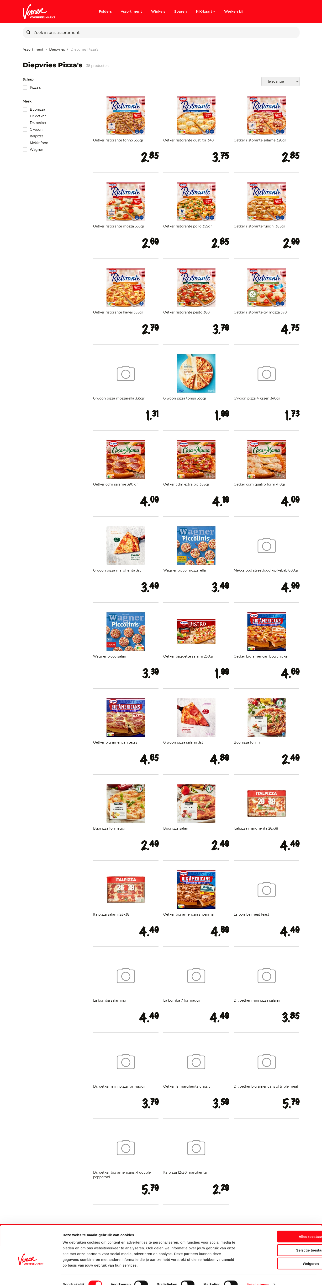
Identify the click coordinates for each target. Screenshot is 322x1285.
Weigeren (282, 1255)
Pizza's (35, 87)
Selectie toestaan (282, 1241)
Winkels (158, 11)
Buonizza (37, 109)
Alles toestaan (282, 1228)
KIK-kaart (205, 11)
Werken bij (233, 11)
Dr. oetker (38, 123)
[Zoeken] (28, 32)
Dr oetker (38, 116)
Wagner (36, 149)
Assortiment (131, 11)
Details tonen (258, 1276)
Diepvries (57, 48)
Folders (105, 11)
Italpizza (36, 136)
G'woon (36, 129)
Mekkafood (39, 143)
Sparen (180, 11)
